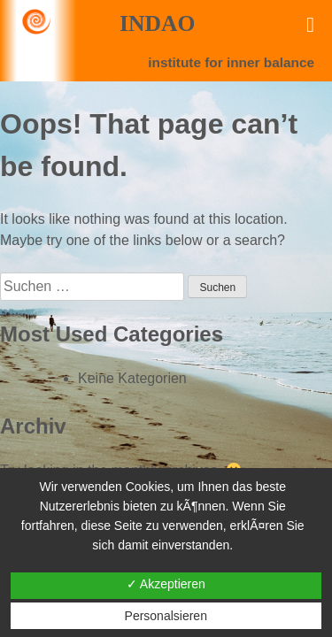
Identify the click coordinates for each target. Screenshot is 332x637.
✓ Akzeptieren (166, 584)
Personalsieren (166, 616)
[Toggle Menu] (310, 25)
